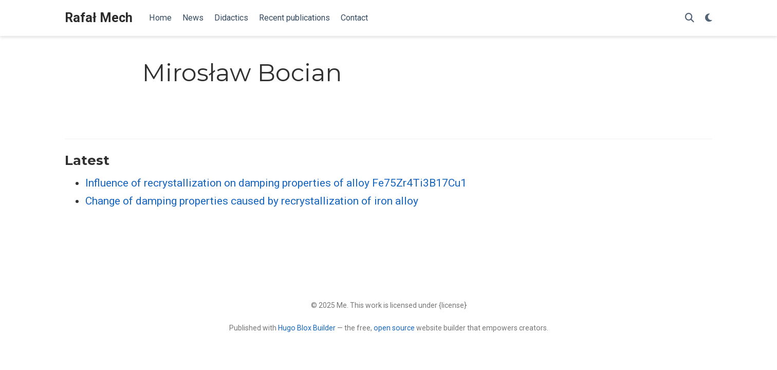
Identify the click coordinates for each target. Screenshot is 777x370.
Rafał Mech (99, 17)
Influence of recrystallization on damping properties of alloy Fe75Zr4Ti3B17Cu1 (276, 183)
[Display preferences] (708, 18)
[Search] (689, 18)
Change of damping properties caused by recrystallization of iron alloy (251, 201)
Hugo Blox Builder (307, 328)
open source (394, 328)
